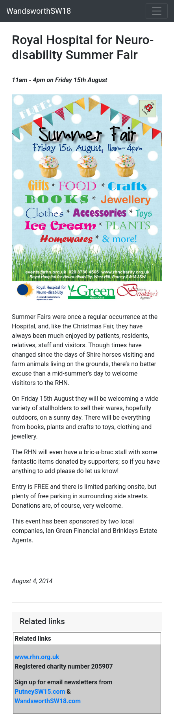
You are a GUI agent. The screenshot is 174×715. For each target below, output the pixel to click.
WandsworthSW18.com (48, 701)
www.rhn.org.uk (37, 657)
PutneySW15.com (40, 691)
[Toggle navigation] (157, 11)
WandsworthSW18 (38, 11)
